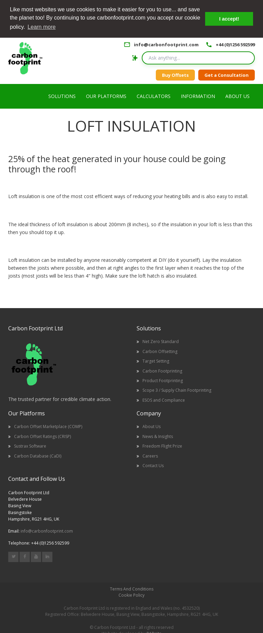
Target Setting (155, 361)
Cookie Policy (131, 595)
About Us (151, 426)
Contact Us (153, 465)
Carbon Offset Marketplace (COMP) (48, 426)
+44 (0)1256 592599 (235, 44)
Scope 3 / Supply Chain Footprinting (176, 390)
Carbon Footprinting (162, 370)
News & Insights (157, 436)
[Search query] (198, 57)
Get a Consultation (226, 74)
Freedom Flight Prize (162, 446)
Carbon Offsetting (159, 351)
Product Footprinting (162, 380)
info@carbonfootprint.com (166, 44)
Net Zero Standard (160, 341)
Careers (150, 455)
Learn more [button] (42, 27)
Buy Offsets (175, 74)
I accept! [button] (229, 19)
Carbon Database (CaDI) (37, 455)
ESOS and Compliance (163, 399)
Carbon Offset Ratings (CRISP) (42, 436)
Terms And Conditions (131, 589)
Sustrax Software (30, 446)
